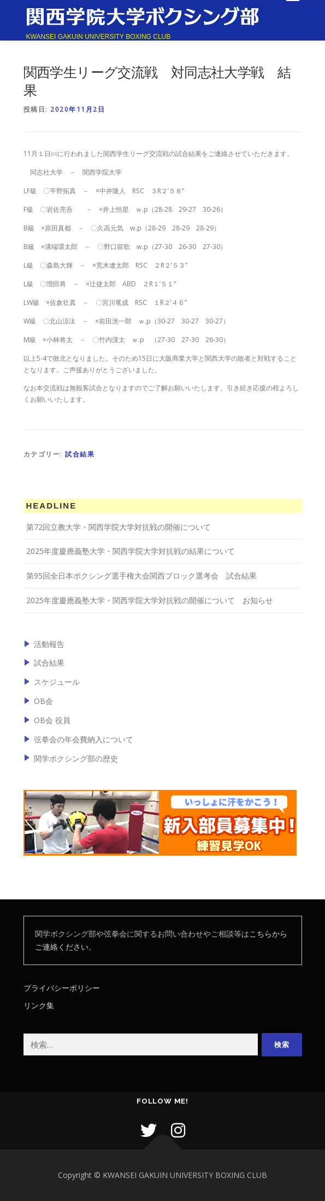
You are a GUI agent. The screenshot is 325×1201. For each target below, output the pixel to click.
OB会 (43, 701)
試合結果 (79, 454)
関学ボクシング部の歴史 (76, 758)
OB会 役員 (52, 720)
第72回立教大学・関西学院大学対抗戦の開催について (118, 527)
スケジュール (57, 682)
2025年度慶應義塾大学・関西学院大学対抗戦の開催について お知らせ (149, 600)
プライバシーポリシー (61, 988)
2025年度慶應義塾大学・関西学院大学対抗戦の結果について (130, 551)
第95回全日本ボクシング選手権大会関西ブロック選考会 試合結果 (141, 575)
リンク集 (38, 1005)
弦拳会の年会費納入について (83, 739)
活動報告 (49, 644)
